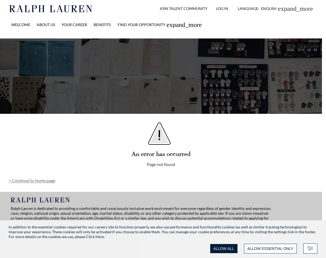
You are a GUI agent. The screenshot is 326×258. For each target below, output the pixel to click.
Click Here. (95, 236)
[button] (275, 9)
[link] (160, 25)
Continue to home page (32, 180)
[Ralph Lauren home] (51, 8)
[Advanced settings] (310, 248)
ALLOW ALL (223, 248)
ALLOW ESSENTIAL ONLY (270, 248)
